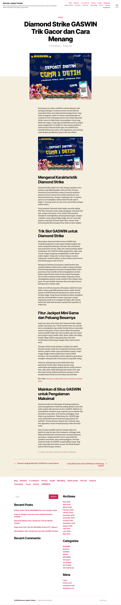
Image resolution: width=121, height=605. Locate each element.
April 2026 (67, 505)
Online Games (68, 5)
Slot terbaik (67, 565)
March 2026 (67, 507)
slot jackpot (56, 452)
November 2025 (69, 518)
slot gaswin (49, 452)
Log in (65, 580)
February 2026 (68, 510)
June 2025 (67, 531)
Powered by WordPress (45, 600)
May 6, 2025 (68, 46)
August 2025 (68, 526)
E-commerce (85, 3)
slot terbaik (64, 452)
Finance (93, 3)
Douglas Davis (57, 46)
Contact (107, 5)
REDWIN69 (67, 557)
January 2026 (68, 513)
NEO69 (65, 555)
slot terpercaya (72, 452)
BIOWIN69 (67, 547)
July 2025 (67, 529)
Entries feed (67, 583)
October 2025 (68, 521)
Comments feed (69, 586)
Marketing (107, 3)
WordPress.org (69, 589)
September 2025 (69, 523)
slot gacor (43, 452)
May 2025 (66, 534)
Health (100, 3)
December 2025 (69, 515)
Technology (93, 5)
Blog (70, 3)
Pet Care (77, 5)
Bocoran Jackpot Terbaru (14, 3)
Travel (101, 5)
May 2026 (67, 502)
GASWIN (60, 17)
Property (85, 5)
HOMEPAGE (106, 7)
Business (76, 3)
